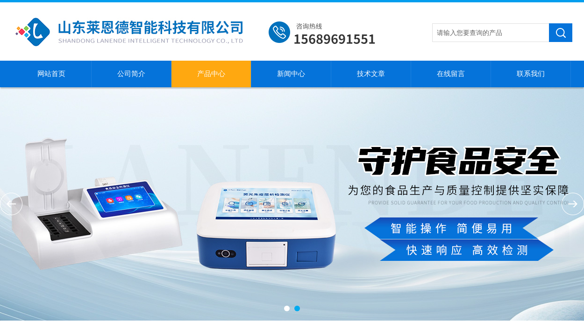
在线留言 (451, 73)
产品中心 (211, 73)
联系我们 (531, 73)
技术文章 (371, 73)
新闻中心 (291, 73)
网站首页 (51, 73)
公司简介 (131, 73)
